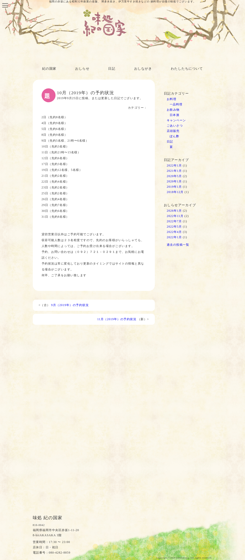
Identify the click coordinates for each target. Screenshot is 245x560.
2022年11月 (175, 216)
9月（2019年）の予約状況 (70, 305)
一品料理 (176, 104)
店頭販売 (173, 130)
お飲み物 (173, 109)
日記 (111, 68)
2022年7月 (174, 221)
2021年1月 (174, 170)
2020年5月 (174, 176)
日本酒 (174, 115)
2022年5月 (174, 226)
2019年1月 (174, 186)
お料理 (171, 99)
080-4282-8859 (59, 552)
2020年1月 (174, 181)
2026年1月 (174, 210)
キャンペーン (176, 120)
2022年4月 (174, 231)
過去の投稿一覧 (178, 244)
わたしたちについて (187, 68)
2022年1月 (174, 165)
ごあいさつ (175, 125)
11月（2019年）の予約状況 (116, 319)
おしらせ (82, 68)
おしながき (143, 68)
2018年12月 (175, 192)
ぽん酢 (174, 136)
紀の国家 (49, 68)
